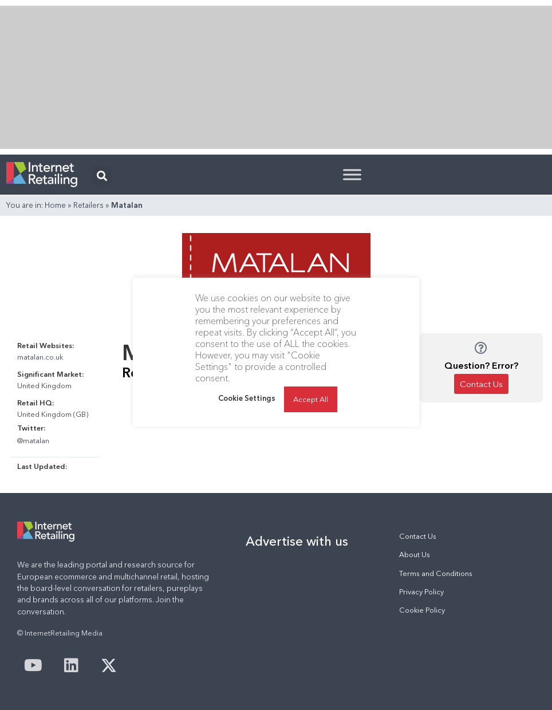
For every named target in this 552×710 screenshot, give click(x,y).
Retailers (88, 205)
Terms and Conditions (435, 573)
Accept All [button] (310, 399)
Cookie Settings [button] (246, 398)
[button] (101, 175)
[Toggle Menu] (352, 174)
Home (55, 205)
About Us (414, 554)
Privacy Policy (421, 591)
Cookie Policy (422, 610)
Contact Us (417, 536)
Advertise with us (297, 541)
